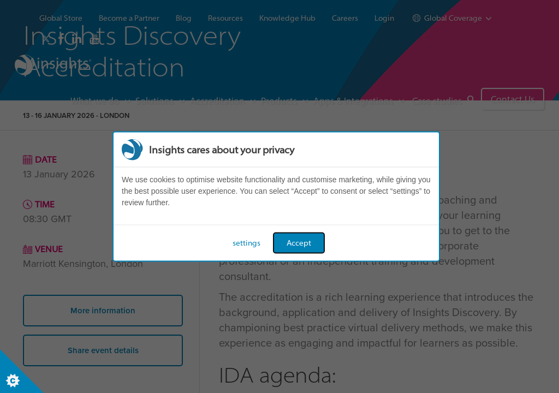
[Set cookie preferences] (22, 371)
